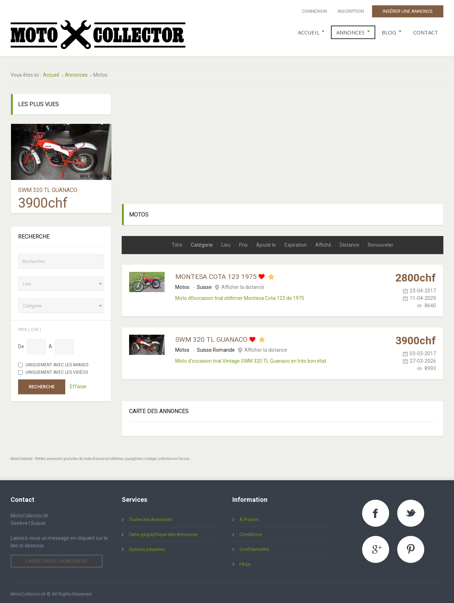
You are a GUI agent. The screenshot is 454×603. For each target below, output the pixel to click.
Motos (182, 284)
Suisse (204, 284)
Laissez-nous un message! (57, 558)
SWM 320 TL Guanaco (211, 337)
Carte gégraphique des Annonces (163, 532)
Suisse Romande (216, 347)
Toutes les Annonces (150, 517)
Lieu (226, 242)
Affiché (323, 242)
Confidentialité (254, 546)
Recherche (42, 384)
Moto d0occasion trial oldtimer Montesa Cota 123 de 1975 (239, 295)
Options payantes (147, 546)
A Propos (249, 517)
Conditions (250, 532)
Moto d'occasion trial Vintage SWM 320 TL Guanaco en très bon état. (251, 358)
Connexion (314, 11)
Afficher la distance (242, 284)
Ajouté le (266, 242)
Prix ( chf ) (29, 327)
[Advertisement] (283, 141)
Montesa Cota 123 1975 (216, 274)
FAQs (244, 561)
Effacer (78, 384)
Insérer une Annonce (408, 11)
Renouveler (380, 242)
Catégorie (202, 242)
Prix (244, 242)
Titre (177, 242)
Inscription (351, 11)
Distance (350, 242)
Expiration (296, 242)
